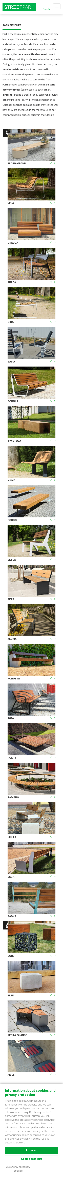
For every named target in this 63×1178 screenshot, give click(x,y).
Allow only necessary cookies (18, 1169)
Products (46, 9)
